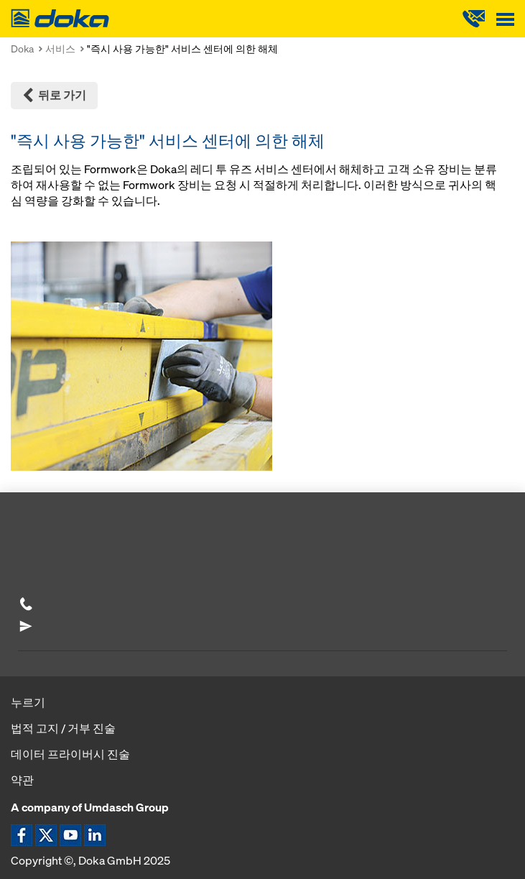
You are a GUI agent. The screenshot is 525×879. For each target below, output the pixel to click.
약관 (22, 780)
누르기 (28, 702)
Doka (22, 48)
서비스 (60, 48)
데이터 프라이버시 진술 (70, 754)
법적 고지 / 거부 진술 (63, 728)
